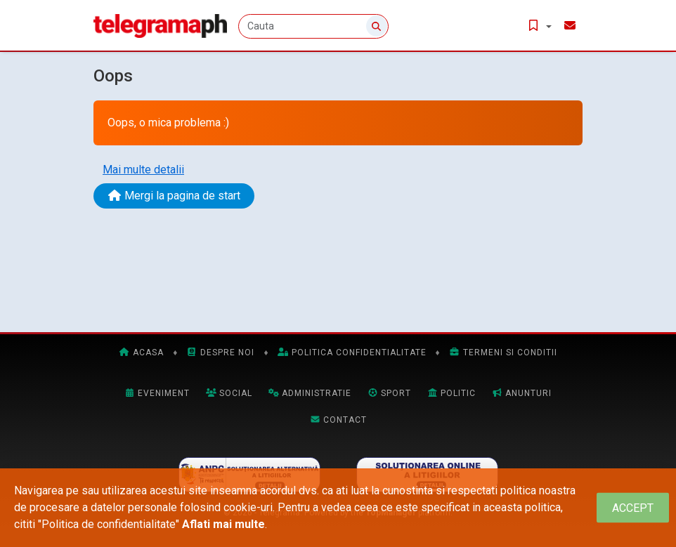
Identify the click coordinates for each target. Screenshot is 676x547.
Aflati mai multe (223, 524)
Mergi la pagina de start (174, 195)
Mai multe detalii (143, 169)
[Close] (633, 508)
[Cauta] (313, 26)
